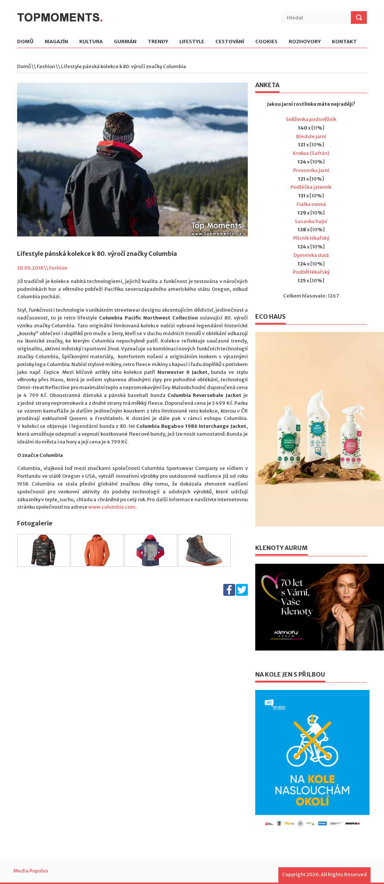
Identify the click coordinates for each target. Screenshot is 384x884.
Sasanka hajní (311, 221)
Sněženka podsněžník (311, 119)
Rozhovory (305, 42)
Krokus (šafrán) (311, 153)
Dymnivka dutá (311, 255)
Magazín (56, 42)
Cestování (229, 42)
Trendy (158, 42)
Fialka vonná (311, 204)
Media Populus (30, 871)
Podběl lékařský (311, 272)
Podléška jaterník (311, 187)
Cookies (266, 42)
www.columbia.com (111, 507)
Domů (25, 42)
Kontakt (344, 42)
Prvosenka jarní (311, 170)
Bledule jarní (311, 136)
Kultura (91, 42)
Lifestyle (191, 42)
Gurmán (125, 42)
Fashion (46, 66)
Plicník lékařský (311, 238)
